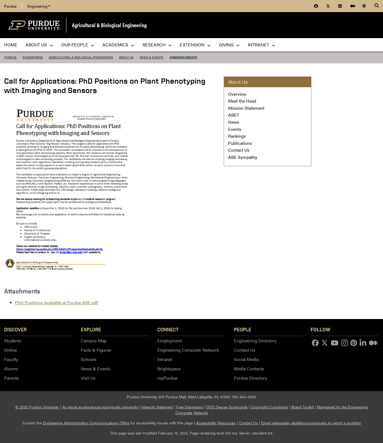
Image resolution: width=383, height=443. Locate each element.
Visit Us (88, 378)
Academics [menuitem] (118, 44)
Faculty (11, 359)
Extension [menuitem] (195, 44)
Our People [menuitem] (77, 44)
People (242, 329)
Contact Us (239, 150)
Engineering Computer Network (188, 350)
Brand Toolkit (302, 407)
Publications (240, 143)
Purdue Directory (250, 378)
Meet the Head (242, 101)
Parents (11, 378)
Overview (237, 94)
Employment (169, 340)
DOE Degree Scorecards (227, 407)
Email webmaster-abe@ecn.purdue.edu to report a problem (311, 422)
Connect (168, 329)
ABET (233, 115)
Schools (88, 359)
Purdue (10, 6)
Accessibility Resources (216, 422)
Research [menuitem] (157, 44)
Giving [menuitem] (229, 44)
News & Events (151, 57)
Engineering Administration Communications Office (86, 422)
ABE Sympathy (242, 157)
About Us (126, 57)
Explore (91, 329)
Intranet (164, 359)
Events (234, 129)
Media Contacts (249, 368)
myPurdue (167, 378)
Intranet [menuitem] (261, 44)
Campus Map (94, 340)
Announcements (183, 57)
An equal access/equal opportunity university (100, 407)
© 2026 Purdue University (37, 407)
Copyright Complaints (269, 407)
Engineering (38, 6)
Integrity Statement (157, 407)
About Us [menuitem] (39, 44)
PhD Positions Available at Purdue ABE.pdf (56, 302)
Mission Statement (246, 108)
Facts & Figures (96, 350)
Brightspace (168, 368)
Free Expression (189, 407)
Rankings (237, 136)
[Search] (376, 6)
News (233, 122)
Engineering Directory (255, 340)
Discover (15, 329)
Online (10, 350)
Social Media (246, 359)
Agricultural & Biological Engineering (109, 25)
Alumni (11, 368)
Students (12, 340)
